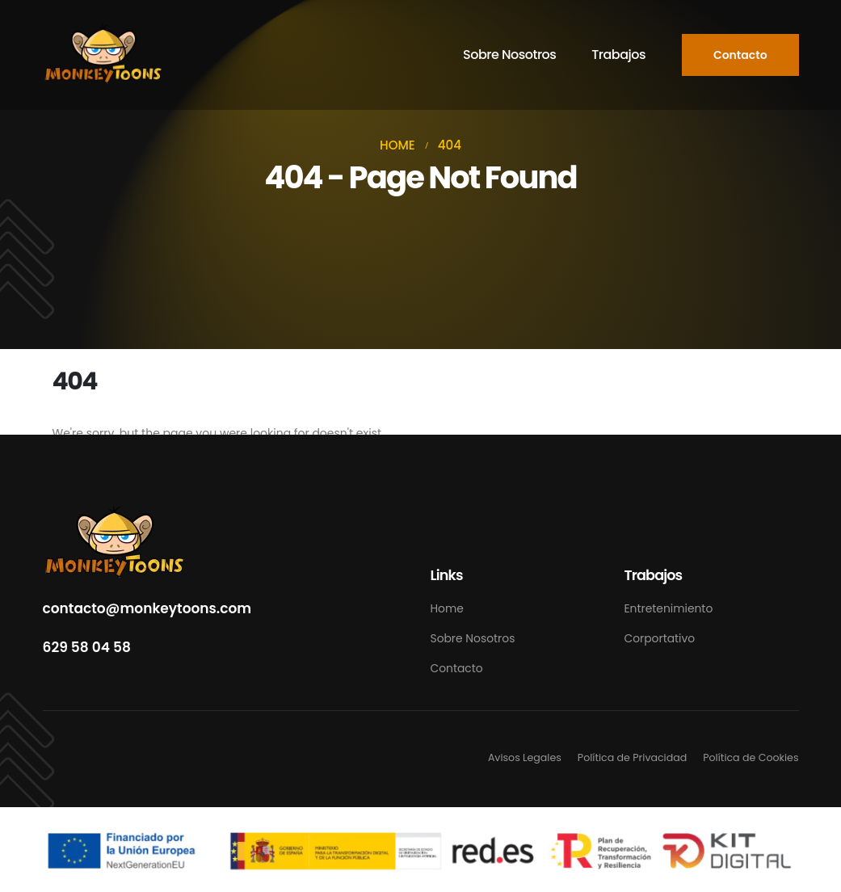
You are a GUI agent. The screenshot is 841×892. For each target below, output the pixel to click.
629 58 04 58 (87, 647)
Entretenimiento (668, 608)
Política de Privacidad (632, 757)
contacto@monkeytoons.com (147, 608)
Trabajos (618, 54)
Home (447, 608)
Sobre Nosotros (509, 54)
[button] (740, 55)
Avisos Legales (524, 757)
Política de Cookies (750, 757)
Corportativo (660, 638)
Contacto (457, 668)
